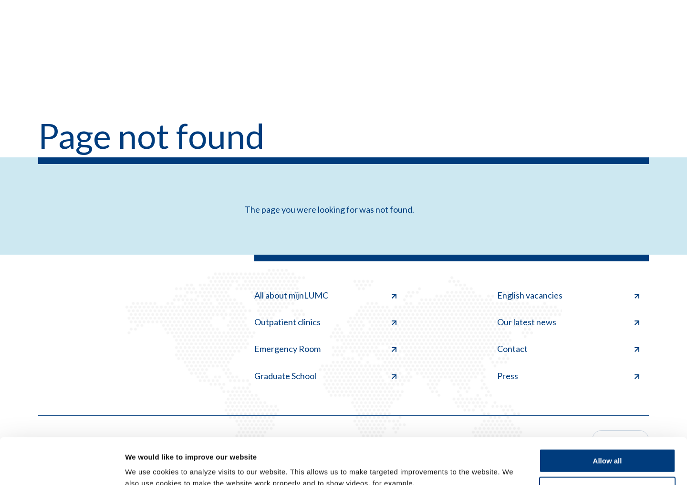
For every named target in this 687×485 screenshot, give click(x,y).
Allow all (607, 417)
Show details (147, 466)
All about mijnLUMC (325, 295)
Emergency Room (325, 348)
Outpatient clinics (325, 322)
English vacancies (568, 295)
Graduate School (325, 376)
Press (568, 376)
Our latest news (568, 322)
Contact (568, 348)
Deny (607, 445)
